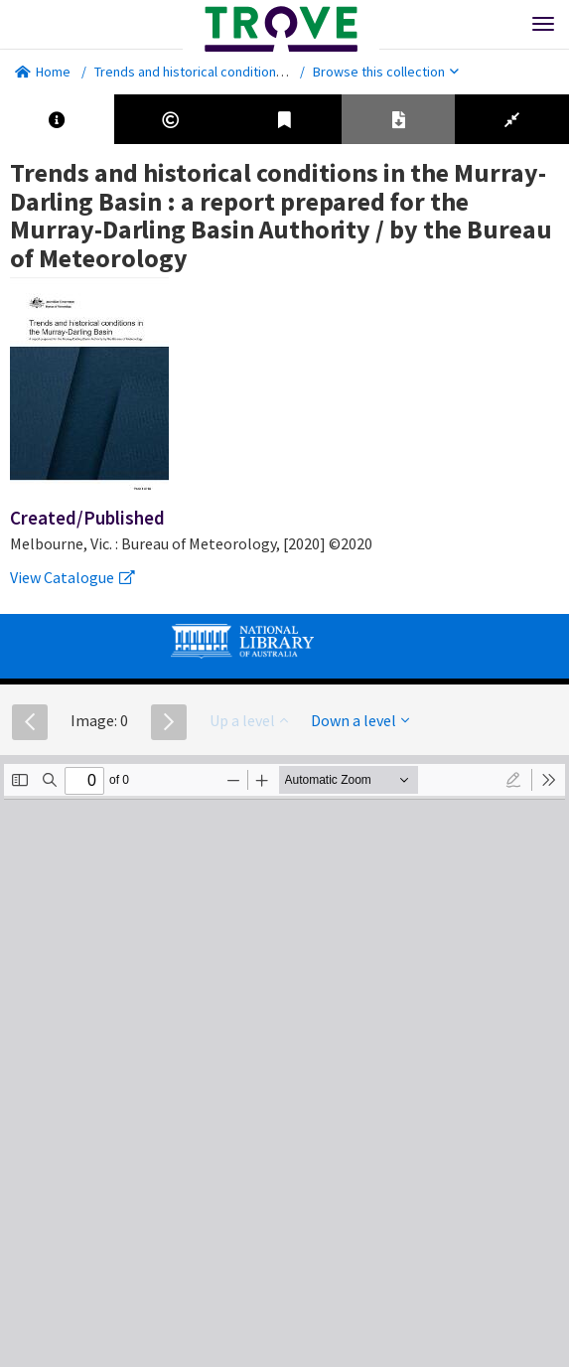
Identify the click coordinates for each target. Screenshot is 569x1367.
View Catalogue (72, 577)
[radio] (513, 780)
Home (43, 71)
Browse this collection (386, 71)
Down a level (360, 720)
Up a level (249, 720)
